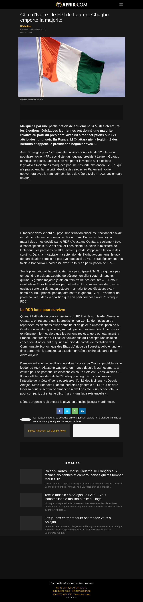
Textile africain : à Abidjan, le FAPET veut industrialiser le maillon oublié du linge (75, 497)
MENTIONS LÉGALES (81, 591)
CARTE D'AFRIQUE (64, 588)
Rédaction (26, 26)
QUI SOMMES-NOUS (61, 591)
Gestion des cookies (82, 594)
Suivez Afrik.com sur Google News (47, 430)
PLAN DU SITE (80, 588)
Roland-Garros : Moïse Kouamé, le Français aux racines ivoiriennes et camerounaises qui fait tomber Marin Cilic (84, 475)
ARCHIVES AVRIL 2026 (62, 594)
